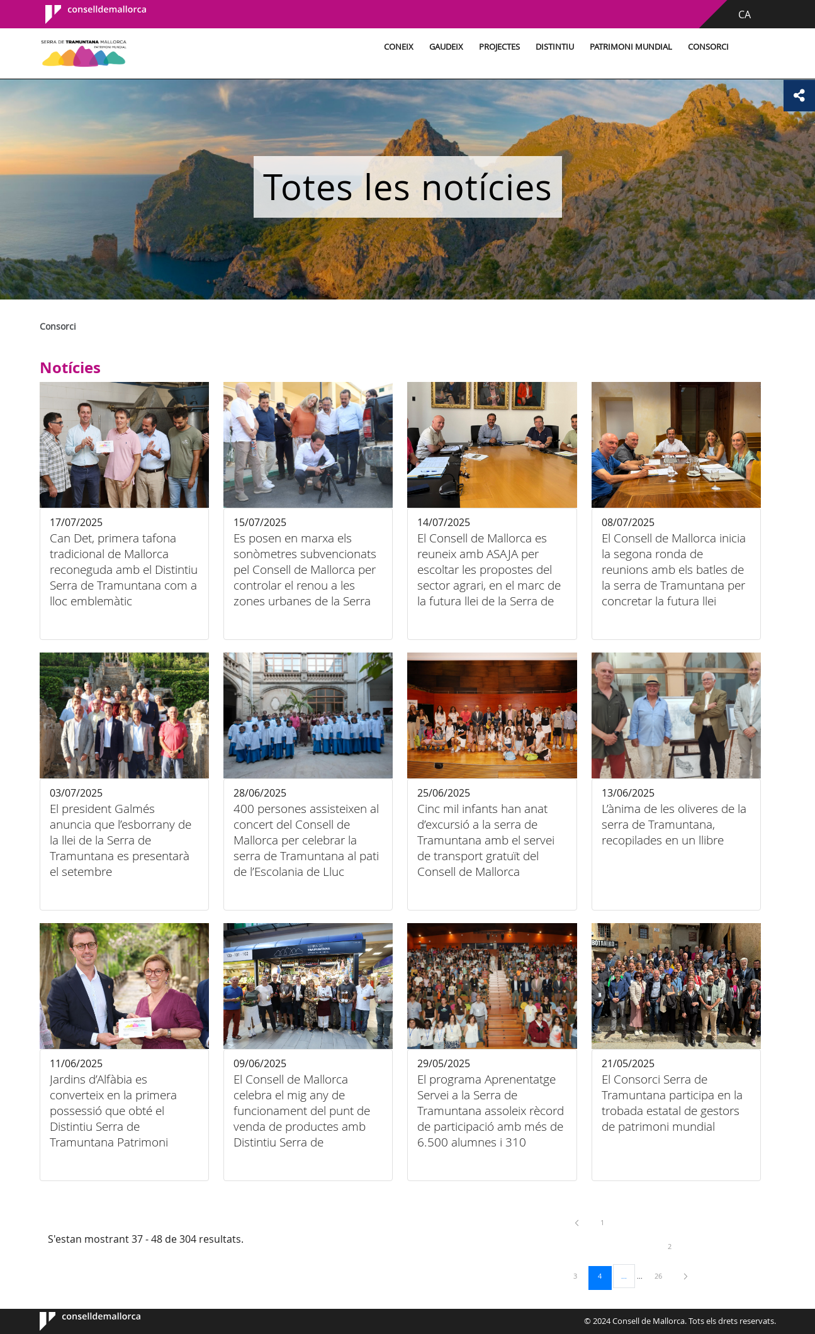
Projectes (499, 47)
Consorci (708, 47)
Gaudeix (446, 47)
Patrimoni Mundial (631, 47)
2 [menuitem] (679, 1246)
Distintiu (555, 47)
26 (663, 1275)
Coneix (398, 47)
